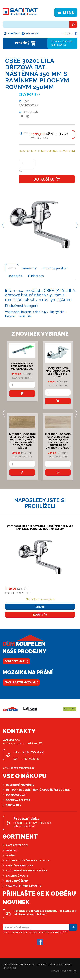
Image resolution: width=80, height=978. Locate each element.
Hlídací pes (36, 276)
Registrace (29, 33)
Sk (70, 33)
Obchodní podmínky (20, 784)
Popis (12, 268)
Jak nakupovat (16, 794)
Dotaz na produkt (55, 268)
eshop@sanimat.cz (22, 767)
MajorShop (10, 967)
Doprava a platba (18, 800)
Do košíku (46, 179)
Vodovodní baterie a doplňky (25, 312)
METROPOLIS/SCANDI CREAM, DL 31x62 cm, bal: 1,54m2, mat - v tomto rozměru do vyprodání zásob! (58, 440)
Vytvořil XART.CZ (63, 971)
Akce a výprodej (17, 845)
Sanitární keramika (19, 865)
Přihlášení (11, 33)
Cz (65, 33)
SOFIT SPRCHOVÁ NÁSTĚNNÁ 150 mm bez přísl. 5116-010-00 (58, 372)
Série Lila (24, 316)
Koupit (40, 614)
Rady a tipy (13, 805)
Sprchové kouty (17, 875)
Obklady (12, 850)
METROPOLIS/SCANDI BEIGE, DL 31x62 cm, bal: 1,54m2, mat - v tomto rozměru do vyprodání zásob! (22, 440)
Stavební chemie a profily (23, 886)
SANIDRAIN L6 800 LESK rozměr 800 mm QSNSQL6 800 (22, 366)
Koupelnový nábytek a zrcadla (28, 860)
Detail (40, 606)
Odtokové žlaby (17, 880)
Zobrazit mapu (16, 661)
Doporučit (15, 276)
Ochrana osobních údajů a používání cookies (38, 789)
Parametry (29, 268)
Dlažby (11, 855)
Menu (66, 12)
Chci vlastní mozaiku (21, 682)
